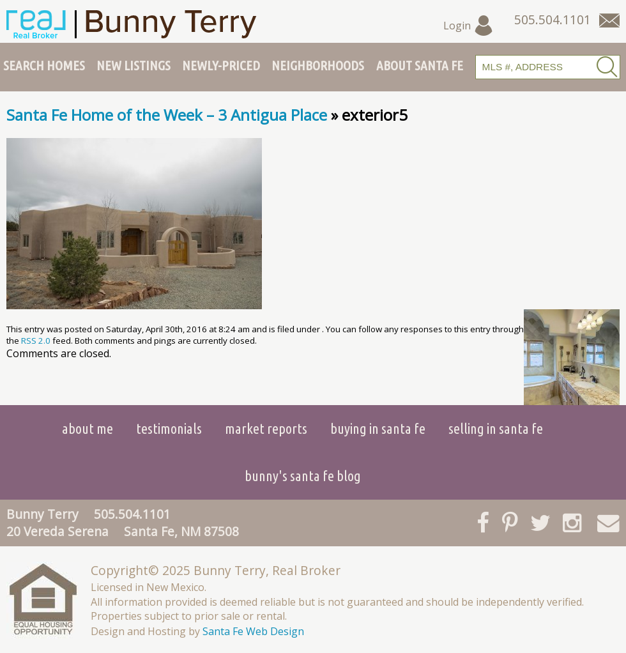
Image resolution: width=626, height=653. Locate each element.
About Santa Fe (419, 65)
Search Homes (44, 65)
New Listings (133, 65)
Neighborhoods (317, 65)
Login (468, 26)
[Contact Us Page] (609, 20)
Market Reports (266, 428)
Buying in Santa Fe (377, 428)
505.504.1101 (132, 514)
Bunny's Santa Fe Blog (303, 476)
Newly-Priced (221, 65)
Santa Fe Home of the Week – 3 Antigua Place (166, 114)
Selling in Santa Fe (495, 428)
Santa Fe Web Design (253, 631)
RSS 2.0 (35, 340)
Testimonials (169, 428)
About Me (87, 428)
